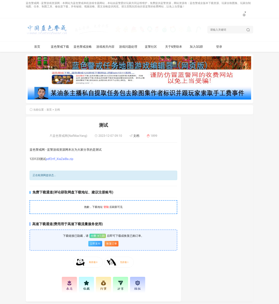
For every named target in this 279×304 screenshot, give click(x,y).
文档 (57, 109)
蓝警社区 (151, 46)
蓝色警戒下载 (60, 46)
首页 (37, 46)
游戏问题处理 (128, 46)
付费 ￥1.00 (98, 235)
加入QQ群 (196, 46)
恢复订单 (111, 243)
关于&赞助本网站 (173, 48)
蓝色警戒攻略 (83, 46)
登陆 (106, 206)
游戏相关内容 (105, 46)
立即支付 (95, 243)
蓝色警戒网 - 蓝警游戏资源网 (43, 3)
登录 (219, 46)
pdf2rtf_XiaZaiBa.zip (59, 159)
